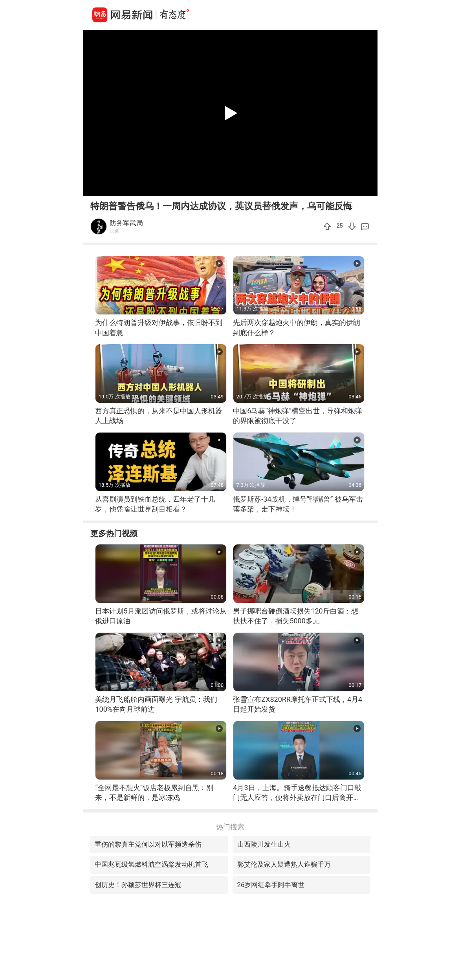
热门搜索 (230, 827)
